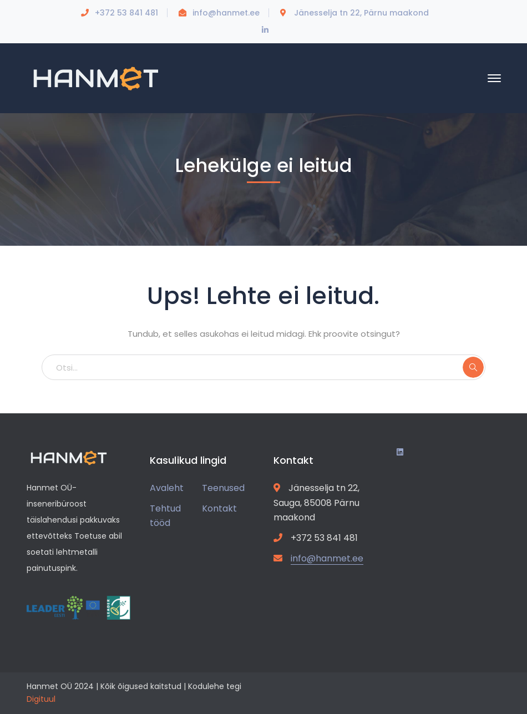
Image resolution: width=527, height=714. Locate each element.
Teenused (223, 488)
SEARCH (473, 367)
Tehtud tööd (165, 516)
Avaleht (167, 488)
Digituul (41, 699)
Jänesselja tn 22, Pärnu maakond (361, 12)
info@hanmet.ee (226, 12)
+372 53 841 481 (126, 12)
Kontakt (219, 508)
